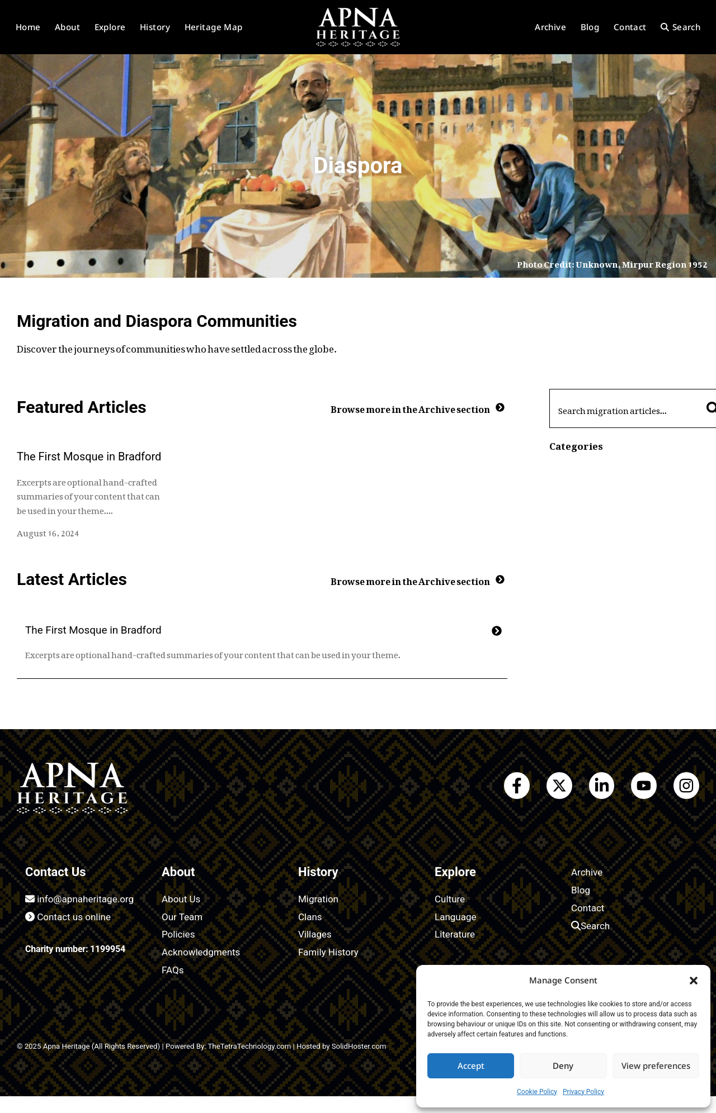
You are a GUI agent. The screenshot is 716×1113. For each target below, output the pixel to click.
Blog (590, 26)
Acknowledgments (201, 952)
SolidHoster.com (359, 1046)
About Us (181, 899)
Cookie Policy (537, 1092)
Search (680, 26)
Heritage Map (214, 26)
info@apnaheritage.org (79, 899)
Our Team (182, 916)
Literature (455, 934)
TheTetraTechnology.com (249, 1046)
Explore (110, 26)
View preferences (655, 1065)
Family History (328, 952)
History (155, 26)
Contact (630, 26)
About (67, 26)
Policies (178, 934)
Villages (315, 934)
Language (456, 916)
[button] (693, 980)
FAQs (172, 970)
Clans (310, 916)
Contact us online (68, 916)
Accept (471, 1065)
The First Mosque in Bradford (89, 456)
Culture (450, 899)
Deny (563, 1065)
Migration (318, 899)
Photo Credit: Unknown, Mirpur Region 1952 (612, 262)
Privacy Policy (583, 1092)
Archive (550, 26)
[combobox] (624, 408)
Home (28, 26)
